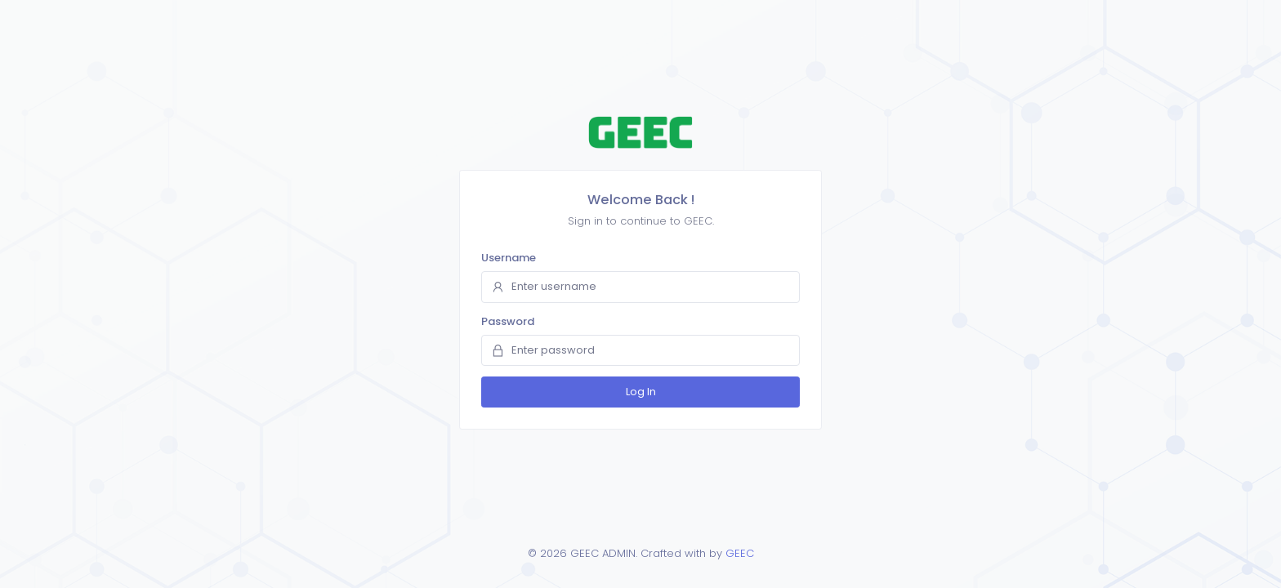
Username (508, 257)
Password (507, 321)
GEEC (739, 553)
